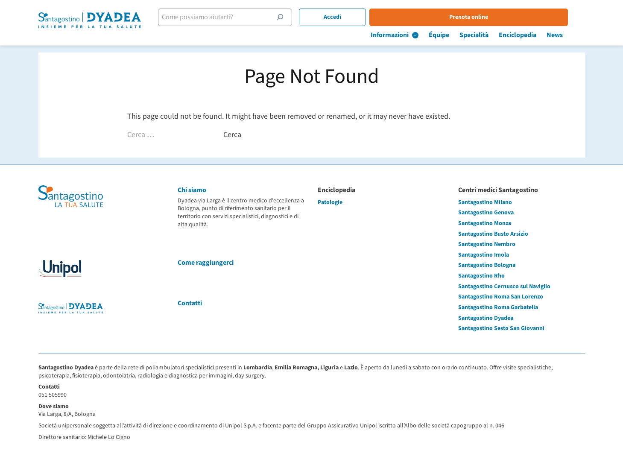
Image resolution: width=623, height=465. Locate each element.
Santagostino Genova (486, 212)
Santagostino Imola (483, 255)
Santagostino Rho (481, 276)
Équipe (456, 35)
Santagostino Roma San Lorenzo (500, 296)
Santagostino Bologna (486, 265)
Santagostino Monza (484, 223)
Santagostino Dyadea (485, 318)
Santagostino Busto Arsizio (493, 234)
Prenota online (485, 17)
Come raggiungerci (206, 262)
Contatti (190, 303)
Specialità (491, 35)
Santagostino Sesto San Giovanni (501, 328)
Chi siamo (192, 190)
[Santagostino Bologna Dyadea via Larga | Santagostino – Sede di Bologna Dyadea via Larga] (89, 23)
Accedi (349, 17)
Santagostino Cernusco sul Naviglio (504, 286)
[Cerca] (297, 17)
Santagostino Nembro (486, 244)
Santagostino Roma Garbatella (498, 307)
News (572, 35)
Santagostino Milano (485, 202)
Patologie (330, 202)
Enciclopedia (534, 35)
